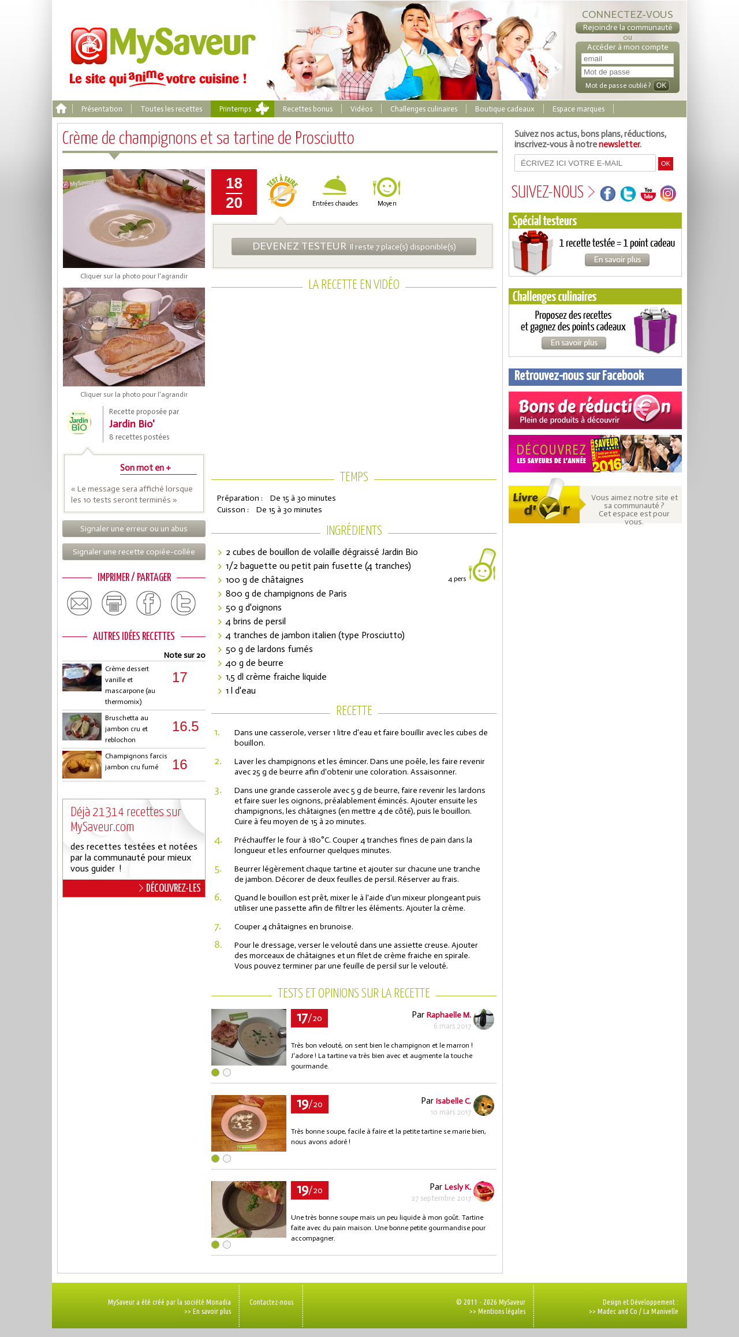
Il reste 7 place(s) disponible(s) (354, 246)
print (114, 603)
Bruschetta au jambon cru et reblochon (126, 729)
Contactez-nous (271, 1302)
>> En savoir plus (207, 1311)
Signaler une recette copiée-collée (134, 552)
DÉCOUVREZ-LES (170, 888)
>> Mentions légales (497, 1311)
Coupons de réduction (595, 410)
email (79, 603)
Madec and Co (617, 1311)
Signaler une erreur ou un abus (134, 529)
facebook (149, 603)
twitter (183, 603)
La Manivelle (660, 1311)
